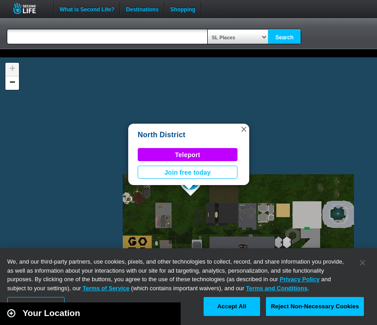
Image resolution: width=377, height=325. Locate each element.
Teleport (187, 154)
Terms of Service (106, 288)
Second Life (30, 8)
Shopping (182, 8)
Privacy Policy (299, 279)
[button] (243, 129)
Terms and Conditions (276, 288)
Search (284, 37)
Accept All (231, 306)
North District (162, 135)
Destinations (142, 8)
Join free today (187, 172)
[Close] (362, 263)
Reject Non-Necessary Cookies (315, 306)
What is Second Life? (87, 8)
